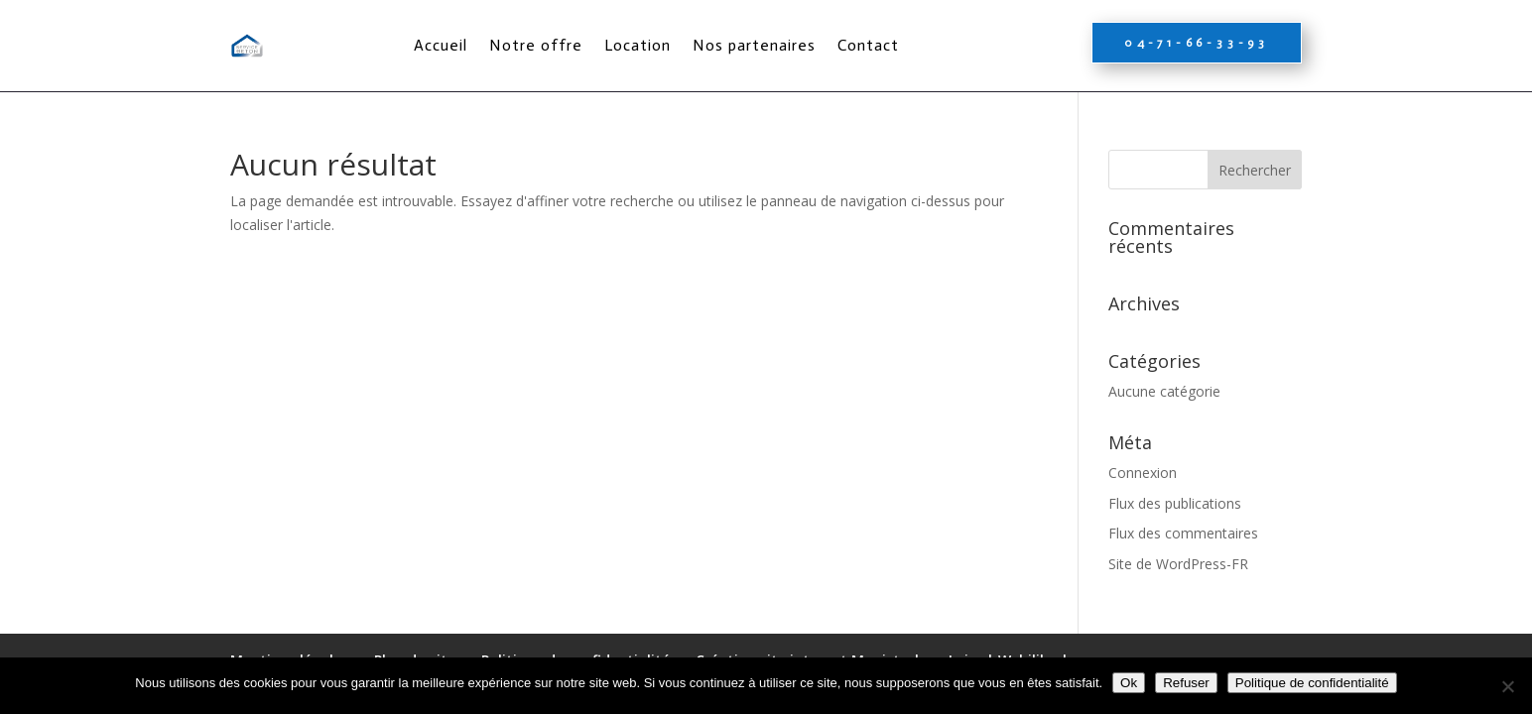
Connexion (1142, 472)
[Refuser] (1507, 686)
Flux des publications (1174, 503)
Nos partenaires (754, 45)
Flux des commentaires (1183, 533)
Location (637, 45)
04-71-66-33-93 (1196, 43)
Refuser (1186, 682)
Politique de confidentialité (1312, 682)
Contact (868, 45)
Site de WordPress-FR (1178, 563)
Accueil (440, 45)
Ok (1128, 682)
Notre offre (535, 45)
